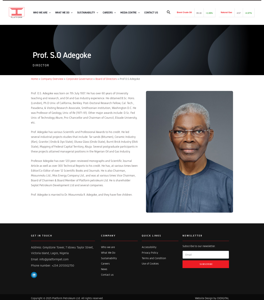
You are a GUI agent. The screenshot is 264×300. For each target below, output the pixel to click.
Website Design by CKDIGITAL (212, 295)
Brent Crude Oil (184, 11)
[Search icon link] (169, 12)
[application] (48, 11)
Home (34, 76)
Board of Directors (106, 76)
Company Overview (52, 76)
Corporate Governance (79, 76)
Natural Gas (226, 11)
